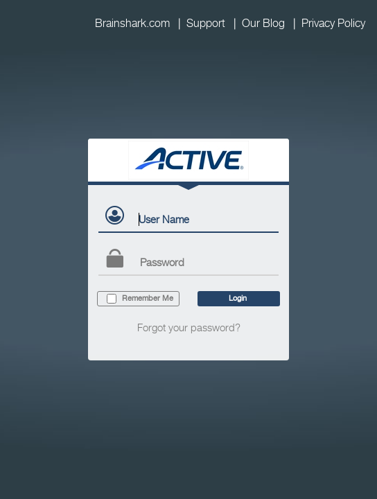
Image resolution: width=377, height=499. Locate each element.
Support (205, 23)
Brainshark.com (132, 23)
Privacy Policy (333, 23)
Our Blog (263, 23)
